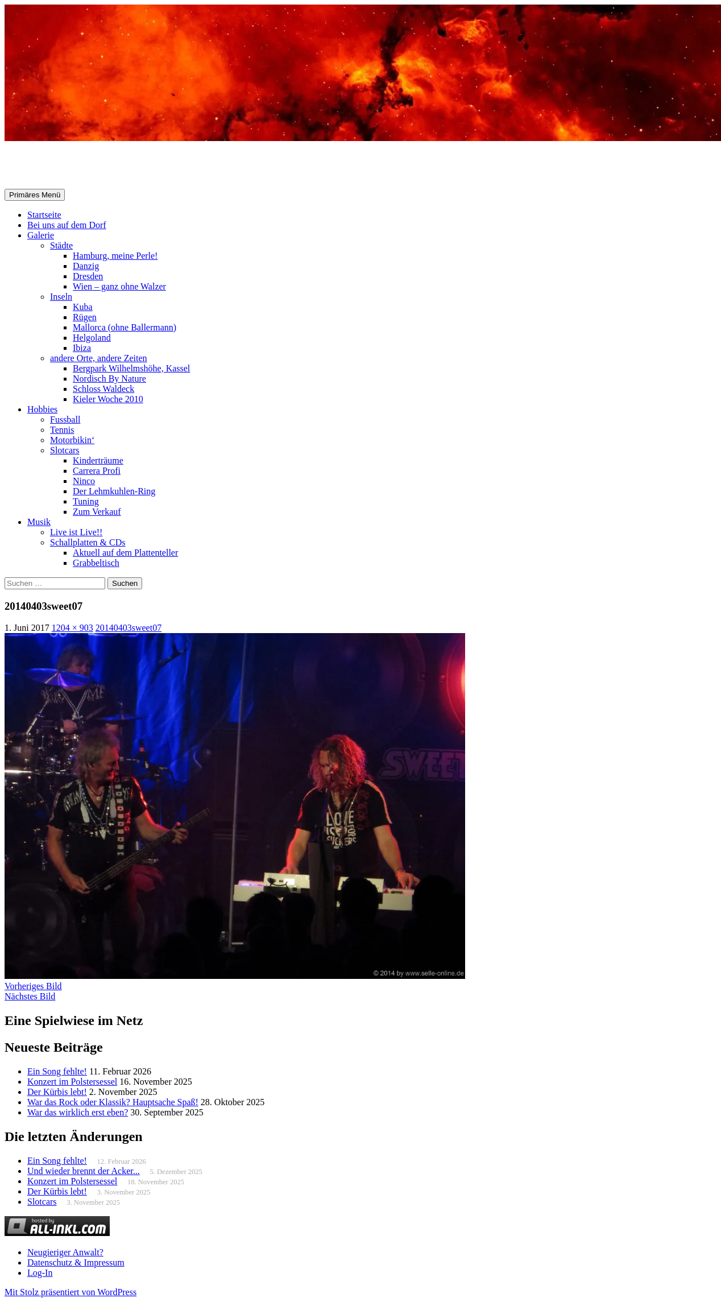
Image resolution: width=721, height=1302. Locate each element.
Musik (39, 522)
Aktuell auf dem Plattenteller (125, 552)
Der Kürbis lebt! (57, 1092)
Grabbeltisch (96, 563)
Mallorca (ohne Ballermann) (124, 327)
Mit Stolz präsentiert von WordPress (70, 1292)
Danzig (86, 266)
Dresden (88, 276)
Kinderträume (98, 460)
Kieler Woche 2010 (108, 399)
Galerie (40, 235)
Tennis (62, 430)
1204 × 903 (72, 628)
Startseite (44, 215)
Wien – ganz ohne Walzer (119, 286)
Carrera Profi (97, 471)
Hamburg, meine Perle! (115, 256)
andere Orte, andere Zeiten (98, 358)
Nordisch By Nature (109, 378)
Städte (61, 245)
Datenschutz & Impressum (76, 1262)
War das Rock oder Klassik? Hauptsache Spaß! (112, 1102)
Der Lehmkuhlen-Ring (114, 491)
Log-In (39, 1273)
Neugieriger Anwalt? (65, 1252)
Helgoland (92, 337)
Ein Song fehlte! (57, 1071)
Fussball (65, 419)
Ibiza (82, 348)
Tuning (86, 501)
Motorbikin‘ (72, 440)
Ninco (84, 481)
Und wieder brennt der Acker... (83, 1171)
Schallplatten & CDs (87, 542)
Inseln (61, 296)
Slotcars (65, 450)
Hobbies (42, 409)
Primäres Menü (34, 195)
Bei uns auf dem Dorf (66, 225)
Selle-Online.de (63, 165)
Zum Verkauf (97, 511)
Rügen (85, 317)
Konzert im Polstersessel (72, 1081)
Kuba (83, 307)
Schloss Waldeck (103, 389)
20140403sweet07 (128, 628)
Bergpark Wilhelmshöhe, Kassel (131, 368)
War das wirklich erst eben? (77, 1112)
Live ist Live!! (76, 532)
